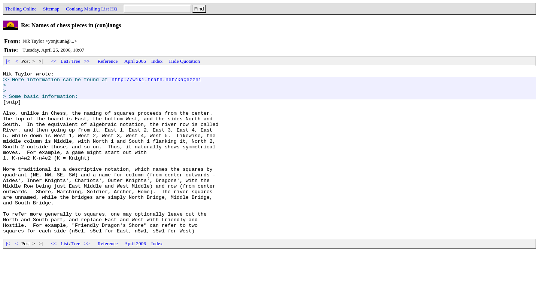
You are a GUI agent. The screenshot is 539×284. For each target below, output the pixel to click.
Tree (75, 61)
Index (156, 61)
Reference (108, 61)
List (64, 61)
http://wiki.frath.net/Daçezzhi (156, 81)
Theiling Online (21, 9)
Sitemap (51, 9)
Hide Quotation (184, 61)
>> (87, 61)
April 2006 (135, 61)
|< (8, 61)
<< (54, 61)
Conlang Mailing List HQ (91, 9)
